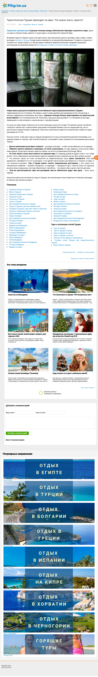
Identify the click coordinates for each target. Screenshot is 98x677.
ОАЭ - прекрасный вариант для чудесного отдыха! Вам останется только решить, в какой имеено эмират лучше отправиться (26, 340)
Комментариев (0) (69, 252)
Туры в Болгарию (8, 524)
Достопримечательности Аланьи (66, 204)
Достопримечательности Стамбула (67, 211)
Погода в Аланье (60, 206)
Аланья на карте (60, 209)
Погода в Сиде (59, 197)
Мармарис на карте (17, 235)
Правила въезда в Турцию (19, 190)
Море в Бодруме (15, 237)
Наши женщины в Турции (19, 213)
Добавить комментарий (86, 252)
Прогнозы (43, 11)
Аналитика (27, 24)
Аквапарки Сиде (60, 192)
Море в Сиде (58, 190)
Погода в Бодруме (16, 245)
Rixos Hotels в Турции (61, 245)
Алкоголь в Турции (16, 199)
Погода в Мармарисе (17, 233)
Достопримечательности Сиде (65, 194)
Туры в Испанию (8, 568)
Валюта (34, 24)
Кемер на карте (15, 223)
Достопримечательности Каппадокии (68, 218)
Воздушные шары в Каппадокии (66, 221)
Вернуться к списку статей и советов (82, 258)
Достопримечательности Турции (22, 204)
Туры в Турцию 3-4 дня (62, 233)
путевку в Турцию (22, 40)
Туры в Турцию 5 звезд (62, 231)
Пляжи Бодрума (15, 240)
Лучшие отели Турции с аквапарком (67, 238)
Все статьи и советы (87, 387)
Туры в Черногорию (9, 633)
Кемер (65, 45)
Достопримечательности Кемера (22, 218)
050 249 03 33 (6, 667)
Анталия (58, 45)
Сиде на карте (59, 199)
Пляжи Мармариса (16, 230)
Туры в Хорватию (8, 611)
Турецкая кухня (15, 197)
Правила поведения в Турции (21, 194)
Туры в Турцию (59, 228)
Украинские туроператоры (17, 31)
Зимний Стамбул (60, 216)
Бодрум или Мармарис (18, 225)
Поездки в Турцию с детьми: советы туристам (27, 209)
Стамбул (50, 45)
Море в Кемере (15, 216)
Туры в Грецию (8, 546)
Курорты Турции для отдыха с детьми (24, 211)
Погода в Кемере (16, 221)
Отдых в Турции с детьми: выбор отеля (24, 206)
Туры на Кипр (7, 589)
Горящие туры (7, 655)
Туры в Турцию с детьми (63, 235)
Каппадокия (42, 45)
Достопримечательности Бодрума (23, 242)
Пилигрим (5, 11)
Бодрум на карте (15, 247)
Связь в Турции (15, 201)
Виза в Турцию (15, 192)
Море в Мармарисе (17, 228)
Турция (40, 24)
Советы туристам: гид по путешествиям (24, 11)
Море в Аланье (59, 201)
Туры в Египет (7, 480)
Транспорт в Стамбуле (62, 213)
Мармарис (73, 45)
